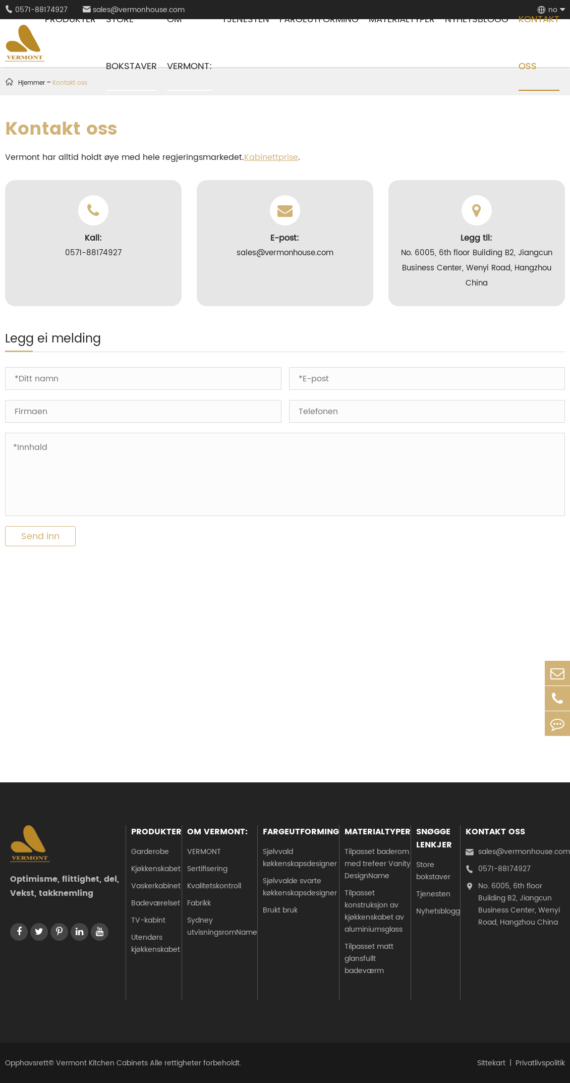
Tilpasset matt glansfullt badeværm (369, 959)
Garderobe (150, 852)
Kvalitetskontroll (214, 886)
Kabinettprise (271, 157)
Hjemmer (31, 83)
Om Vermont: (217, 831)
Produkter (156, 831)
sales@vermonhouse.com (518, 852)
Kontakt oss (495, 831)
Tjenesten (433, 894)
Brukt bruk (280, 910)
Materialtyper (378, 831)
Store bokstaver (433, 871)
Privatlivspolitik (540, 1063)
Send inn (40, 536)
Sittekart (491, 1063)
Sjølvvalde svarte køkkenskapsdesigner (300, 887)
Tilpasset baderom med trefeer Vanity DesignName (378, 864)
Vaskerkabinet (156, 886)
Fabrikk (199, 903)
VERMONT (204, 852)
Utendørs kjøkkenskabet (155, 943)
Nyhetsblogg (438, 911)
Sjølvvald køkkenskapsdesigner (300, 858)
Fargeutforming (301, 831)
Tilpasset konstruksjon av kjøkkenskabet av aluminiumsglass (374, 911)
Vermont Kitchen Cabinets (102, 1063)
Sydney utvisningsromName (222, 926)
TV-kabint (148, 920)
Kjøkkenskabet (156, 869)
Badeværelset (155, 903)
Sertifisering (207, 869)
